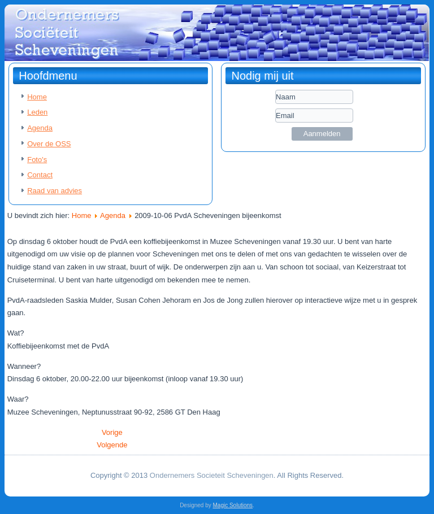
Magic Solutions (233, 505)
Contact (40, 175)
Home (37, 97)
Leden (37, 112)
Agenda (40, 128)
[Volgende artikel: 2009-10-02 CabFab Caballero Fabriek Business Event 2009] (112, 445)
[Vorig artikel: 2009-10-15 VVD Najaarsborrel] (112, 432)
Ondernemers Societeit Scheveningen (212, 475)
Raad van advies (54, 190)
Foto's (37, 159)
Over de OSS (49, 144)
